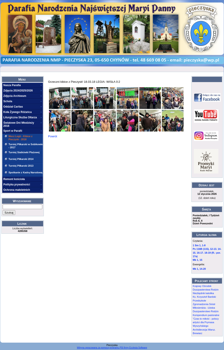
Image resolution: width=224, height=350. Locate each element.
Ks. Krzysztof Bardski (204, 296)
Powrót (52, 136)
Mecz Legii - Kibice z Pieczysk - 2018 (20, 138)
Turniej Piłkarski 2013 (21, 165)
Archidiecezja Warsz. (204, 329)
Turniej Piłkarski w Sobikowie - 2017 (25, 146)
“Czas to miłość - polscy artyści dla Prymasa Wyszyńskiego (206, 322)
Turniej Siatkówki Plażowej (24, 152)
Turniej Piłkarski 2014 (21, 159)
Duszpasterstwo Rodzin (206, 311)
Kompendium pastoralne (206, 315)
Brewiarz (197, 333)
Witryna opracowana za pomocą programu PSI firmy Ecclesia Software (112, 347)
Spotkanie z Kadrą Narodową (25, 172)
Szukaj (8, 212)
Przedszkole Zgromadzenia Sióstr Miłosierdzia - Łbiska (204, 304)
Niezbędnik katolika (203, 293)
